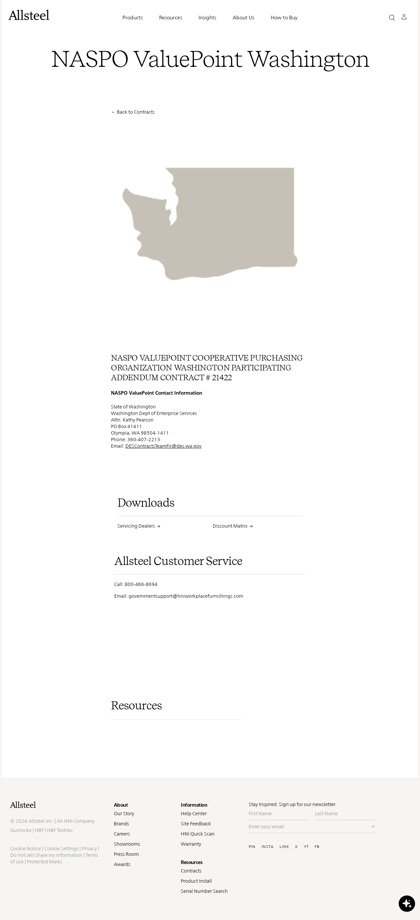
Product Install (196, 881)
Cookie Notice (25, 848)
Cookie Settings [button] (61, 848)
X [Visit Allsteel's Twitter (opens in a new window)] (296, 846)
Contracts (191, 870)
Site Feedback (196, 823)
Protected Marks (44, 861)
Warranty (191, 844)
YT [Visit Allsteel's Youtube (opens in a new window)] (306, 846)
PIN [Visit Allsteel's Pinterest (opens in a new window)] (252, 846)
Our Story (124, 813)
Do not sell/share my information (46, 855)
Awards (122, 864)
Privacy (89, 848)
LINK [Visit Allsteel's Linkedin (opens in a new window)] (284, 846)
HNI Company (79, 821)
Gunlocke (21, 830)
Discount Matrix (230, 526)
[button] (392, 17)
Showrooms (127, 844)
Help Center (194, 813)
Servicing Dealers (136, 526)
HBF (39, 830)
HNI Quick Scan (198, 833)
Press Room (126, 854)
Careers (122, 833)
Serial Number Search (204, 891)
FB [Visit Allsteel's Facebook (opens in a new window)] (317, 846)
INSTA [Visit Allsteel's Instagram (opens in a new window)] (268, 846)
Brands (121, 823)
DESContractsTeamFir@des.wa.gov (163, 446)
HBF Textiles (60, 830)
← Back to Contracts (133, 112)
